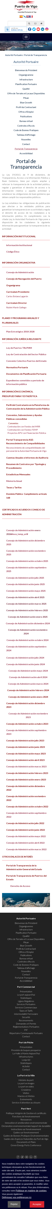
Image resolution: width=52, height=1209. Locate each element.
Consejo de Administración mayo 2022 (26, 836)
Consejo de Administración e (21, 530)
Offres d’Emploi (26, 111)
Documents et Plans (26, 1142)
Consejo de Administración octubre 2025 (27, 561)
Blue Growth (26, 102)
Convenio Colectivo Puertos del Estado (26, 361)
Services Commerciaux (26, 1007)
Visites (26, 1093)
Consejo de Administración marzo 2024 (28, 683)
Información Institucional (19, 245)
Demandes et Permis (26, 1023)
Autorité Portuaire (14, 55)
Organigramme (26, 74)
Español (21, 16)
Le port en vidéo (26, 1086)
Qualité (26, 88)
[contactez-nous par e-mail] (35, 23)
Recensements (26, 1020)
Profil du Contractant (26, 107)
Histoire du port (26, 1080)
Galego (24, 16)
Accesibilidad (26, 153)
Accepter (37, 1204)
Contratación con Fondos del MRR (23, 426)
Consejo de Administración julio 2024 (25, 657)
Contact (26, 144)
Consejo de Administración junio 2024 (25, 664)
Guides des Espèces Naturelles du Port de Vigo (26, 1139)
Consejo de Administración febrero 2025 (27, 610)
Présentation (26, 991)
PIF (26, 1030)
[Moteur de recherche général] (20, 23)
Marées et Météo (26, 1096)
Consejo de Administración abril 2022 (25, 842)
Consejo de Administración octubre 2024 (26, 640)
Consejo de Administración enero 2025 (28, 616)
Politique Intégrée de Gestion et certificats (26, 1113)
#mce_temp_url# (19, 534)
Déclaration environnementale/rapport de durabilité (26, 1126)
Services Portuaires (26, 1004)
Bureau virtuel (26, 121)
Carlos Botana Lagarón (17, 296)
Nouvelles (26, 139)
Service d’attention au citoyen (26, 1102)
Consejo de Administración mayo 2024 (28, 670)
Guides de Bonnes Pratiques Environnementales (26, 1135)
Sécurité (26, 1017)
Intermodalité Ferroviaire (26, 1014)
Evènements (26, 1099)
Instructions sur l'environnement (26, 1129)
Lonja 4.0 (26, 1059)
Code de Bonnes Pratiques (26, 130)
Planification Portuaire (26, 84)
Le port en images (26, 1083)
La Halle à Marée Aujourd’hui (26, 1053)
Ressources (26, 1119)
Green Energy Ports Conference (26, 1145)
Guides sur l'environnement (26, 1132)
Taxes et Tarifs (26, 1010)
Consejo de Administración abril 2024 (28, 677)
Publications (26, 116)
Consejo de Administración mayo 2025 (26, 590)
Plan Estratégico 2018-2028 (20, 331)
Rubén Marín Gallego (16, 307)
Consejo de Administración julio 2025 (25, 577)
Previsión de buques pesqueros (26, 1050)
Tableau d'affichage (26, 134)
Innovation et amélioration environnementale (26, 1122)
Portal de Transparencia (35, 55)
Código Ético (12, 251)
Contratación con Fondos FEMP (22, 429)
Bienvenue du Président (26, 70)
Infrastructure (26, 79)
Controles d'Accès (26, 125)
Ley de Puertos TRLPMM (19, 347)
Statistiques (26, 998)
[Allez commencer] (41, 23)
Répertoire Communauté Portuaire (26, 1033)
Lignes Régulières (26, 1001)
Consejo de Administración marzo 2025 (26, 603)
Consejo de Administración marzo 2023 (26, 766)
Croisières (26, 1089)
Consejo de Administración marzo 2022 (26, 849)
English (27, 16)
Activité (26, 1066)
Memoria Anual (14, 481)
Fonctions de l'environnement (26, 1116)
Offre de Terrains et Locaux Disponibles (26, 93)
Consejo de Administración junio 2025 (25, 584)
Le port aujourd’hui (26, 994)
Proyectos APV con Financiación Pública (26, 433)
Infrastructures (26, 1056)
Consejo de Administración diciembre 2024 (28, 623)
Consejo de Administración (20, 272)
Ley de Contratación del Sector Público (26, 354)
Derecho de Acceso (20, 886)
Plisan (26, 97)
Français (31, 16)
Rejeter (14, 1204)
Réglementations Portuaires (26, 1026)
